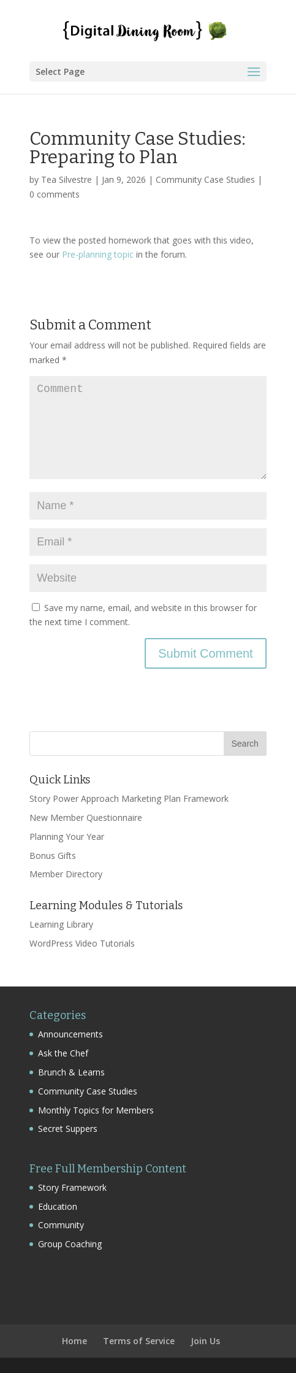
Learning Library (61, 924)
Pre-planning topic (98, 254)
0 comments (54, 194)
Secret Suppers (67, 1128)
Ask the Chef (63, 1053)
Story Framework (72, 1187)
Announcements (70, 1034)
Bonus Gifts (52, 855)
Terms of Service (139, 1341)
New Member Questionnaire (85, 817)
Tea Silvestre (66, 179)
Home (74, 1341)
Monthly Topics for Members (96, 1110)
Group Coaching (70, 1244)
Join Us (205, 1341)
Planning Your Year (66, 836)
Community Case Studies (205, 179)
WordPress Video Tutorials (82, 943)
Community (61, 1225)
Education (57, 1206)
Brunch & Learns (71, 1072)
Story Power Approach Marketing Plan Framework (129, 798)
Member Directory (65, 874)
